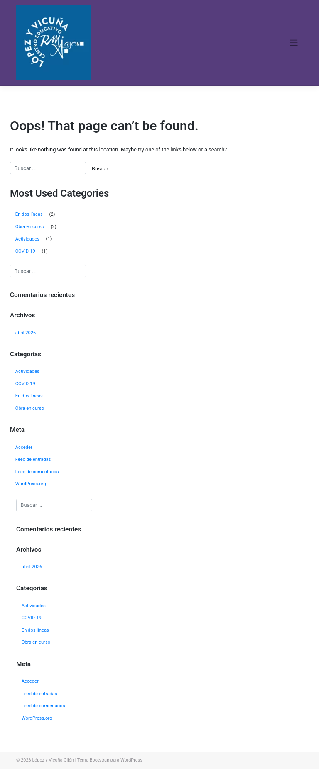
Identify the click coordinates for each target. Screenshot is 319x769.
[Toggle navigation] (294, 43)
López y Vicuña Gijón (53, 760)
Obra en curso (29, 226)
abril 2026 (25, 333)
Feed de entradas (33, 459)
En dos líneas (29, 214)
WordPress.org (30, 484)
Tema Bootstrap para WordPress (109, 760)
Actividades (27, 239)
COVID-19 (25, 251)
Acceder (23, 447)
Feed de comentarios (37, 472)
